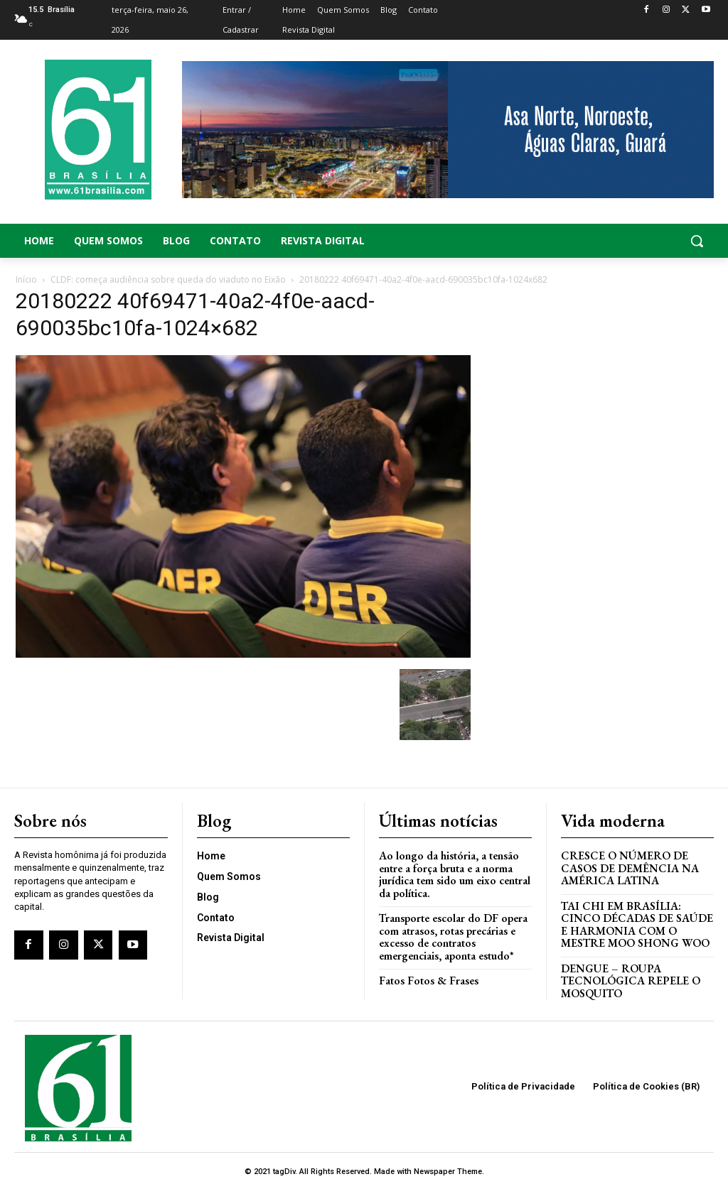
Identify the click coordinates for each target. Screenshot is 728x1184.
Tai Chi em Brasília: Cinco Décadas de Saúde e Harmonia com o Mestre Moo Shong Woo (634, 920)
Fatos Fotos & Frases (426, 975)
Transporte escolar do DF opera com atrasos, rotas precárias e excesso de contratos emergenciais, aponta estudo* (450, 932)
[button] (637, 241)
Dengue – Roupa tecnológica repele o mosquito (628, 974)
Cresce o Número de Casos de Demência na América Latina (628, 865)
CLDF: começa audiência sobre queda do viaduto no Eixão (168, 279)
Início (26, 279)
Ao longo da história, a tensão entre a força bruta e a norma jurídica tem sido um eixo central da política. (452, 871)
